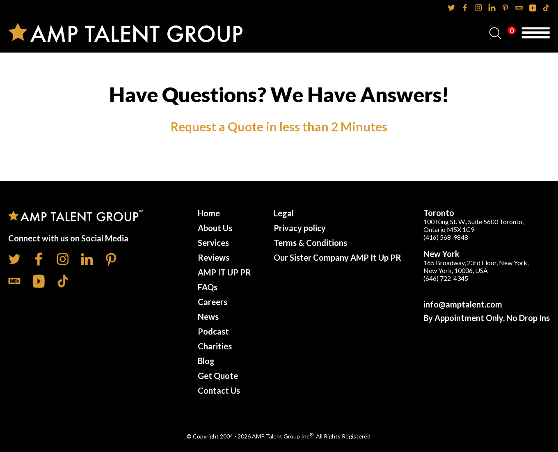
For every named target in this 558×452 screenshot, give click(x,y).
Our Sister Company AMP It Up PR (337, 257)
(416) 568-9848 (445, 237)
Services (213, 243)
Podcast (213, 331)
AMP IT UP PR (224, 272)
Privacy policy (300, 228)
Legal (284, 213)
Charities (215, 346)
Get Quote (218, 376)
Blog (206, 361)
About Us (215, 228)
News (208, 316)
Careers (212, 302)
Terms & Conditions (310, 243)
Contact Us (219, 390)
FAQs (207, 287)
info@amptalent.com (462, 304)
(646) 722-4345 (445, 278)
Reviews (213, 257)
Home (209, 213)
